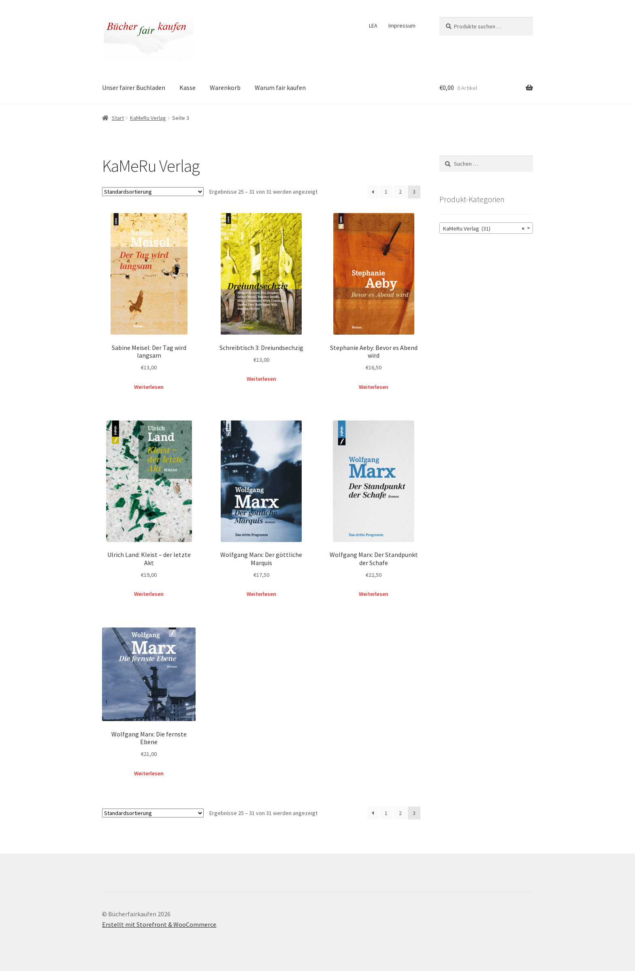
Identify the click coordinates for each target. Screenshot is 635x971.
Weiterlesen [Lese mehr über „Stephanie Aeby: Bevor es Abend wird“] (373, 387)
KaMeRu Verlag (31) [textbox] (483, 228)
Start (118, 118)
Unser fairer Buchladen (133, 87)
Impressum (402, 25)
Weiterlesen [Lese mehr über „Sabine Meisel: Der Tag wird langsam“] (149, 387)
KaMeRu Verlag (148, 118)
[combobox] (486, 228)
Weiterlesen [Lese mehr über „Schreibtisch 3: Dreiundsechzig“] (261, 378)
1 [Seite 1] (386, 191)
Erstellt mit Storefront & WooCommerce (159, 924)
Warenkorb (225, 87)
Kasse (187, 87)
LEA (373, 25)
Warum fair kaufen (280, 87)
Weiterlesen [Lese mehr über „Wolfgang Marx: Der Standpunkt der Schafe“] (373, 594)
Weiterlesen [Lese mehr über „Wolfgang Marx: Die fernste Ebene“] (149, 773)
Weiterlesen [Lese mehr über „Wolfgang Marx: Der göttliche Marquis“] (261, 594)
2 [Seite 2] (400, 191)
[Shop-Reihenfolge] (153, 191)
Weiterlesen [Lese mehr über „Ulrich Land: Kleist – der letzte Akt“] (149, 594)
